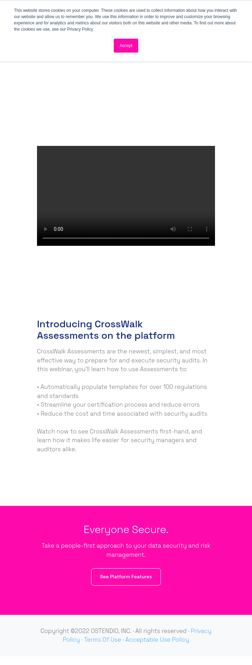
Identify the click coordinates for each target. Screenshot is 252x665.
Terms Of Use (102, 639)
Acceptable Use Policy (157, 639)
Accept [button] (126, 45)
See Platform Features (126, 576)
